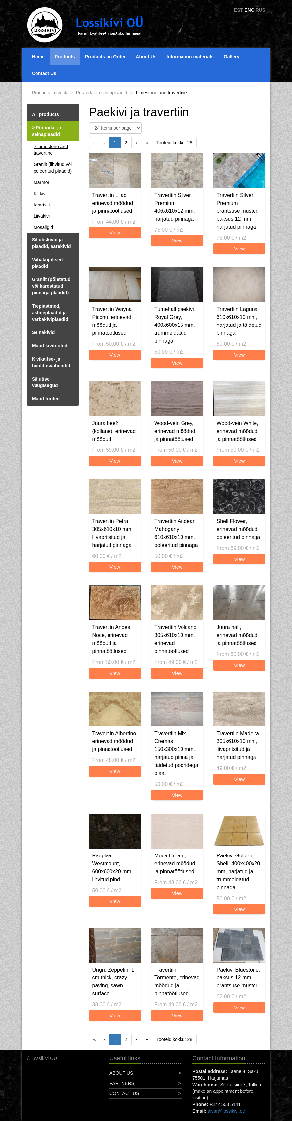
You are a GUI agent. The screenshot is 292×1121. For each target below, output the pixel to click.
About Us (146, 56)
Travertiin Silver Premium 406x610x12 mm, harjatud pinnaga (174, 207)
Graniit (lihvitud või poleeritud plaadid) (53, 168)
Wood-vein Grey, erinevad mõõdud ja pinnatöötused (174, 431)
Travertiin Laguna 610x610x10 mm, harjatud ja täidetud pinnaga (239, 321)
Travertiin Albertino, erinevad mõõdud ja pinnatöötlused (115, 741)
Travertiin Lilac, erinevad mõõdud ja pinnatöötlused (112, 203)
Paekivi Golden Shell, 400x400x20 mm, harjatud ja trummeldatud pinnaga (238, 871)
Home (38, 56)
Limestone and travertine (51, 150)
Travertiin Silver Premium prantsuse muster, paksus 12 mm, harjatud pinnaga (238, 211)
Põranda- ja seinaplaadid (101, 92)
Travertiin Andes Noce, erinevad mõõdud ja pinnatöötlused (111, 639)
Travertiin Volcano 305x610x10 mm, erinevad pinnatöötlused (175, 639)
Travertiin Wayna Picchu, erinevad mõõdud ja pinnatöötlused (112, 321)
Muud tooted (46, 398)
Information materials (190, 56)
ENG (249, 10)
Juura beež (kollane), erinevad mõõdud (114, 431)
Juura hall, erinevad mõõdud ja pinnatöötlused (237, 635)
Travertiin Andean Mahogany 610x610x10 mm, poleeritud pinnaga (176, 533)
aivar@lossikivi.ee (226, 1111)
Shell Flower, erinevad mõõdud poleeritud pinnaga (238, 529)
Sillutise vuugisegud (45, 382)
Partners (122, 1083)
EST (238, 10)
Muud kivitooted (49, 345)
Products (65, 56)
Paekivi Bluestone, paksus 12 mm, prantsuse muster (238, 977)
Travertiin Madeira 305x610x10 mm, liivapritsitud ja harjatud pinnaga (238, 745)
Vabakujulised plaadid (47, 263)
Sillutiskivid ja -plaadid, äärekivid (51, 243)
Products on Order (105, 56)
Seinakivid (43, 332)
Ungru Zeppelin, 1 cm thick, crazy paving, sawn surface (113, 981)
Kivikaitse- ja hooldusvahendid (51, 362)
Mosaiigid (43, 227)
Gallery (231, 56)
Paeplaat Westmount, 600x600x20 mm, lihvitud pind (112, 867)
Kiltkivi (40, 193)
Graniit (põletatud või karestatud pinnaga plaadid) (51, 286)
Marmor (41, 182)
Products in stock (49, 92)
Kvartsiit (42, 204)
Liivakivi (42, 216)
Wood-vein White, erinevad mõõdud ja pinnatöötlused (237, 431)
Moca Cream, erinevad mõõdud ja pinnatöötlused (174, 863)
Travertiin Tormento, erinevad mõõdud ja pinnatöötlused (177, 981)
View (115, 232)
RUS (260, 10)
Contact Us (44, 73)
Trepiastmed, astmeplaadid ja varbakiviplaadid (50, 312)
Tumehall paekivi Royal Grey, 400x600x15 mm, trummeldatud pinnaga (174, 325)
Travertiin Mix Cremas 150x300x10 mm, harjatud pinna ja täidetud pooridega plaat (176, 753)
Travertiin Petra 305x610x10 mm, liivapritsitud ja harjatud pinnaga (112, 533)
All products (45, 114)
